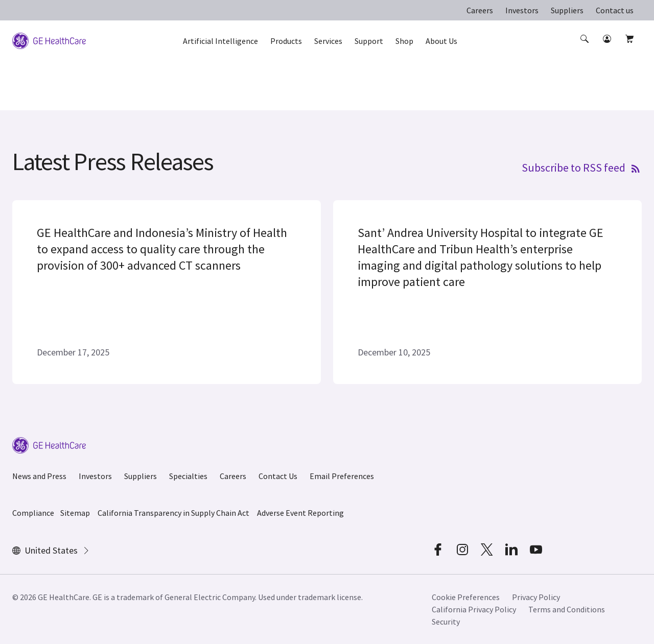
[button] (585, 48)
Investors (522, 10)
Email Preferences (342, 476)
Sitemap (75, 513)
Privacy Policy (536, 597)
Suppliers (567, 10)
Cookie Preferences (466, 597)
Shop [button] (404, 41)
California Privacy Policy (474, 609)
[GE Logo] (49, 40)
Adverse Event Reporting (300, 513)
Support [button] (369, 41)
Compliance (33, 513)
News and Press (39, 476)
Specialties (188, 476)
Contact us (615, 10)
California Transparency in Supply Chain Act (173, 513)
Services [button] (328, 41)
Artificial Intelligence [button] (220, 41)
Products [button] (286, 41)
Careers (479, 10)
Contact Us (278, 476)
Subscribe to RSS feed (582, 167)
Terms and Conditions (566, 609)
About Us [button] (441, 41)
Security (446, 621)
